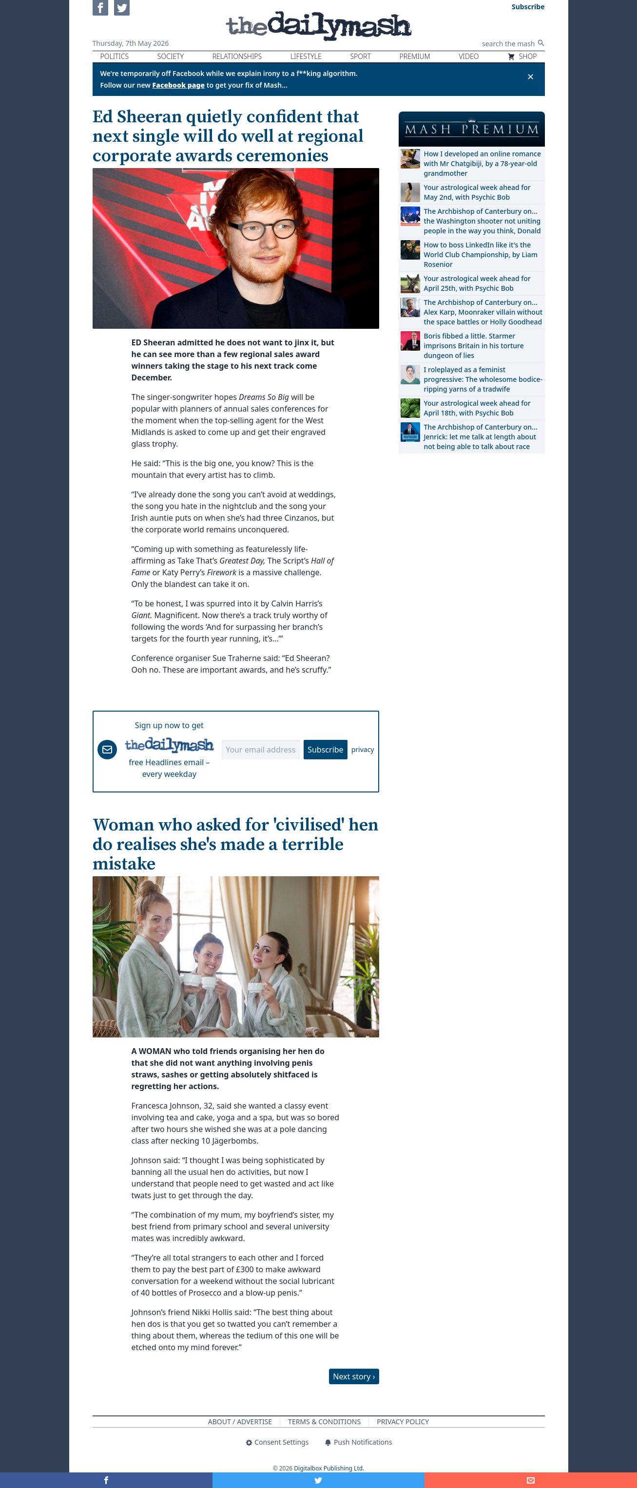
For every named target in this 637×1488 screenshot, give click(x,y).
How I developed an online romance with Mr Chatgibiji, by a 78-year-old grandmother (482, 163)
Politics (114, 56)
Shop (522, 56)
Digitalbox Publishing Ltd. (329, 1468)
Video (469, 56)
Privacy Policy (403, 1421)
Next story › (354, 1376)
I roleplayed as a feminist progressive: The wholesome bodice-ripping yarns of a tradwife (483, 379)
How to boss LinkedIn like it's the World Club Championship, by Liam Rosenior (481, 254)
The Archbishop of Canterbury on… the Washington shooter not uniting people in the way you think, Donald (482, 221)
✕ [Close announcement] (530, 76)
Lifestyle (306, 56)
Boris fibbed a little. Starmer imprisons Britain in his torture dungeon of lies (474, 345)
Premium (415, 56)
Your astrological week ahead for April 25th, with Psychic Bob (477, 283)
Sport (360, 56)
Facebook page (179, 85)
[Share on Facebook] (106, 1480)
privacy (362, 749)
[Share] (531, 1480)
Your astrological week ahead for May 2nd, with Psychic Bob (477, 192)
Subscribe (325, 749)
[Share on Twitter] (318, 1480)
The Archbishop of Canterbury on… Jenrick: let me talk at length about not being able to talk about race (481, 436)
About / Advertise (240, 1421)
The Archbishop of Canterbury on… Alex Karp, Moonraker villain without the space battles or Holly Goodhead (483, 312)
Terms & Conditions (324, 1421)
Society (170, 56)
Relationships (237, 56)
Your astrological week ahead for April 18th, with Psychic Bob (477, 407)
